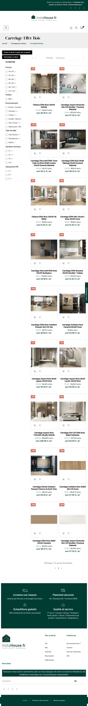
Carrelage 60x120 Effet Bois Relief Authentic (72, 434)
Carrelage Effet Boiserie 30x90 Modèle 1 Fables (72, 272)
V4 (10, 163)
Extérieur (48, 652)
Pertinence (71, 58)
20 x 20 (12, 71)
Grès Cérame (14, 135)
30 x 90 (12, 83)
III (10, 175)
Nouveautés (49, 656)
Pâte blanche (14, 139)
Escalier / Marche (15, 119)
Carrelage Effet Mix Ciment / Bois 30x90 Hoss (72, 218)
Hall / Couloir (14, 123)
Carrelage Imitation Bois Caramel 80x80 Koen (72, 326)
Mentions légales (59, 700)
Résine (12, 142)
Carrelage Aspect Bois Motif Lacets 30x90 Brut (72, 380)
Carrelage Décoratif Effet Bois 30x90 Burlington (44, 272)
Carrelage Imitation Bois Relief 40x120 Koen (72, 488)
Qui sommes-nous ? (74, 643)
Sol (46, 643)
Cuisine (12, 115)
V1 (10, 151)
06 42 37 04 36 (62, 5)
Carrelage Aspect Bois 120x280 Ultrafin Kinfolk (44, 434)
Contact (69, 647)
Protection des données (40, 700)
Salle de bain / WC (15, 127)
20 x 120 (12, 91)
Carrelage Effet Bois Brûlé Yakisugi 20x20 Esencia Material (72, 163)
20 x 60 (12, 75)
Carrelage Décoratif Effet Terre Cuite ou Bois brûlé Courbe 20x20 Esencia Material (44, 163)
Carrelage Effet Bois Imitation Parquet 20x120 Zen (44, 326)
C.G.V (25, 700)
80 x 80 (12, 79)
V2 (10, 155)
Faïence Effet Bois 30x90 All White (44, 218)
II (10, 171)
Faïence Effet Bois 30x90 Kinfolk (44, 106)
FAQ (68, 656)
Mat (11, 99)
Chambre (13, 111)
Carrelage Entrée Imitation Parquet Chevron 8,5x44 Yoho (44, 488)
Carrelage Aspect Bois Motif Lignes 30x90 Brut (44, 380)
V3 (10, 159)
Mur (46, 647)
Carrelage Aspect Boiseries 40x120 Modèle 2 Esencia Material (72, 543)
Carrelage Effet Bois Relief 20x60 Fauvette (44, 542)
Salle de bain (49, 660)
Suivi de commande (74, 652)
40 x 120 (12, 87)
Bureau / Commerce (15, 107)
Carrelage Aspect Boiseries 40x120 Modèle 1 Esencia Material (72, 107)
